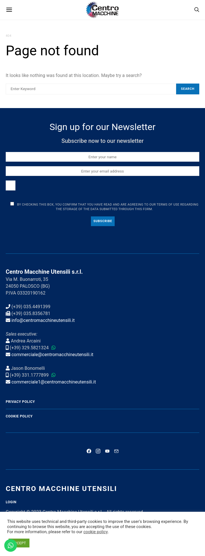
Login (11, 502)
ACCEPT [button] (19, 543)
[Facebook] (89, 451)
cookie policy (95, 531)
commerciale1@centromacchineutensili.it (53, 382)
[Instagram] (98, 451)
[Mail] (116, 451)
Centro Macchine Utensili (61, 488)
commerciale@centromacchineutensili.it (52, 354)
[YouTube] (107, 451)
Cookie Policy (19, 416)
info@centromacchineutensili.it (43, 320)
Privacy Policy (20, 402)
